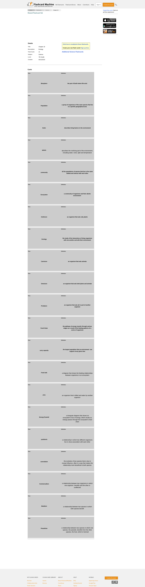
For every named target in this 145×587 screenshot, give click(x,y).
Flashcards (38, 10)
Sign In (99, 4)
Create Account (108, 4)
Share (59, 585)
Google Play (92, 583)
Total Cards (31, 52)
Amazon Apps (92, 585)
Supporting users (108, 10)
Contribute (86, 4)
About (79, 4)
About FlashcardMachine (64, 580)
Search (116, 5)
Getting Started (77, 583)
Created (30, 59)
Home (30, 10)
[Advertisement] (61, 28)
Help (92, 4)
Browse (45, 583)
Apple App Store (93, 580)
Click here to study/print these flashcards (75, 44)
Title (29, 46)
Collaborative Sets (32, 583)
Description (31, 49)
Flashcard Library (71, 4)
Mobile (91, 577)
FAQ (74, 580)
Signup (75, 585)
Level (29, 57)
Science (47, 10)
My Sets (29, 580)
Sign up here (85, 48)
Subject (30, 54)
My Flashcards (59, 4)
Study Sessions (31, 585)
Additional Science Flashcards (72, 52)
